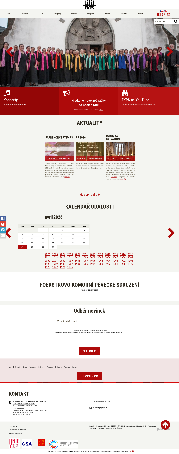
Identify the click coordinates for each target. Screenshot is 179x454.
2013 (55, 257)
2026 (47, 254)
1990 (47, 263)
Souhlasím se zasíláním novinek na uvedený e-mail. (89, 330)
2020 (92, 254)
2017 (115, 254)
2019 (100, 254)
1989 (55, 263)
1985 (85, 263)
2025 (55, 254)
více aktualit (89, 194)
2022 (77, 254)
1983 (100, 263)
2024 (62, 254)
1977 (55, 267)
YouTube (152, 104)
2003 (130, 257)
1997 (85, 260)
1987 (70, 263)
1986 (77, 263)
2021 (85, 254)
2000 (62, 260)
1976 (62, 267)
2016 (123, 254)
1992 (123, 260)
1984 (92, 263)
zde (25, 104)
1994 (108, 260)
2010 (77, 257)
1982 (108, 263)
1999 (70, 260)
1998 (77, 260)
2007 (100, 257)
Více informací (65, 158)
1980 (123, 263)
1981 (115, 263)
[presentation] (89, 339)
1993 (115, 260)
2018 (108, 254)
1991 (130, 260)
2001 (55, 260)
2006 (108, 257)
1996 (92, 260)
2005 (115, 257)
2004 (123, 257)
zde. (101, 110)
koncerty (67, 177)
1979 (130, 263)
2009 (85, 257)
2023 (70, 254)
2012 (62, 257)
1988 (62, 263)
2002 (47, 260)
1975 (70, 267)
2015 (130, 254)
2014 (47, 257)
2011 (70, 257)
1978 (47, 267)
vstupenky (122, 179)
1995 (100, 260)
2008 (92, 257)
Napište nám (89, 376)
